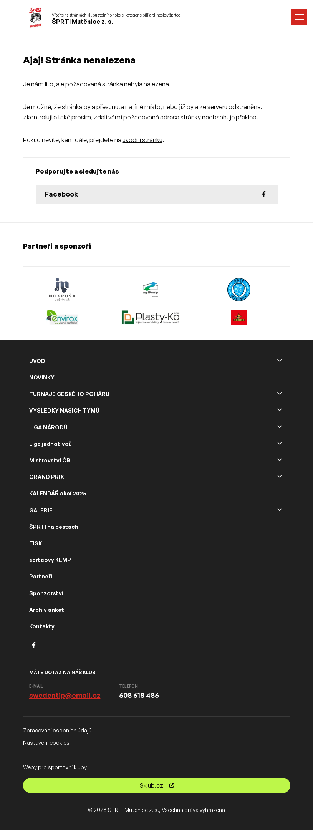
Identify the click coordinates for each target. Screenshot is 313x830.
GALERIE (41, 510)
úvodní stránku (142, 140)
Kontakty (42, 626)
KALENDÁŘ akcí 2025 (57, 493)
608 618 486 (139, 695)
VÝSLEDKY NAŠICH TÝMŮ (64, 410)
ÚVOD (37, 361)
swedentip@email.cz (65, 695)
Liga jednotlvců (50, 444)
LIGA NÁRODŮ (48, 427)
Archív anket (46, 609)
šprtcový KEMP (50, 560)
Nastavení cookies (46, 742)
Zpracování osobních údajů (57, 730)
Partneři (40, 576)
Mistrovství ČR (49, 460)
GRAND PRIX (46, 477)
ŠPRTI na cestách (53, 527)
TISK (35, 543)
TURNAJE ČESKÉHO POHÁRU (69, 394)
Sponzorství (46, 593)
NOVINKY (42, 377)
